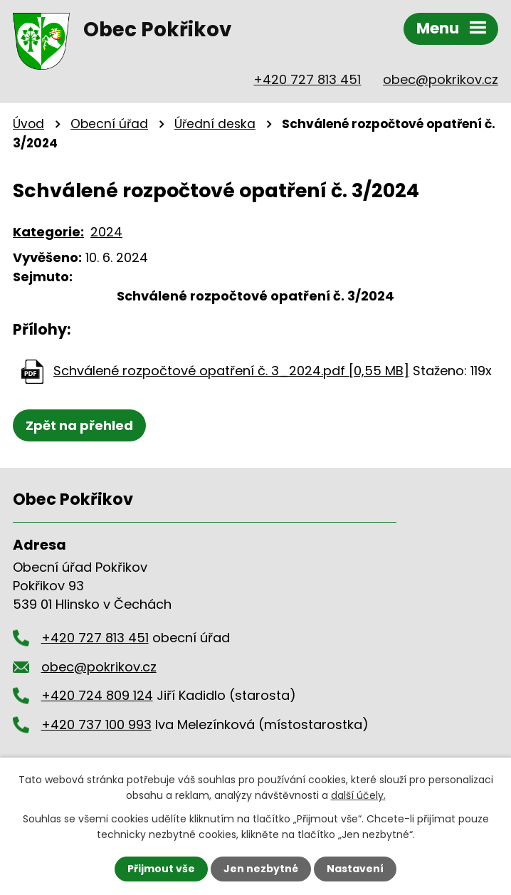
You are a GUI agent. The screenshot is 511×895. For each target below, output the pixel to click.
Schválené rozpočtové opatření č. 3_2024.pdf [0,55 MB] (231, 371)
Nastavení (355, 869)
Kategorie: (48, 232)
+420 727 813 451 (307, 79)
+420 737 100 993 (96, 724)
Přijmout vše (161, 869)
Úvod (28, 123)
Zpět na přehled (79, 425)
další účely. (358, 795)
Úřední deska (215, 123)
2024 (106, 232)
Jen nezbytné (260, 869)
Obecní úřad (109, 123)
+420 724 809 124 (97, 695)
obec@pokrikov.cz (440, 79)
